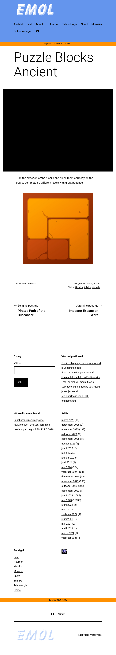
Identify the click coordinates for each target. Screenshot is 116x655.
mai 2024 (67, 467)
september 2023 (71, 490)
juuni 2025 (67, 448)
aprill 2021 (67, 528)
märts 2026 (68, 420)
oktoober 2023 (69, 485)
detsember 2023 (71, 476)
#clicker (87, 287)
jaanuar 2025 (69, 457)
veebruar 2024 (69, 471)
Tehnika (18, 580)
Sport (17, 575)
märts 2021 (68, 533)
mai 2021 (67, 523)
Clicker (89, 283)
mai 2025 (67, 453)
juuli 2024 (67, 462)
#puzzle (96, 287)
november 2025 (70, 429)
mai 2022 (67, 509)
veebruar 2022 (69, 514)
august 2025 (68, 443)
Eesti (16, 557)
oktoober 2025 (69, 434)
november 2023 (70, 481)
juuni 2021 (67, 519)
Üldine (17, 590)
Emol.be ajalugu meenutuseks (78, 382)
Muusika (18, 571)
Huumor (18, 561)
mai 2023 (67, 500)
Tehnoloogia (20, 585)
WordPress (96, 634)
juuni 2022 (67, 504)
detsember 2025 (71, 424)
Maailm (18, 566)
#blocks (79, 287)
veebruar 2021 (69, 537)
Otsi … (17, 362)
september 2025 (71, 438)
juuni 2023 (67, 495)
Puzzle (96, 283)
